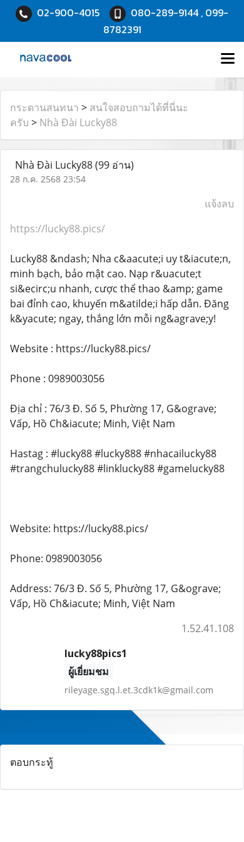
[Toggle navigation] (227, 59)
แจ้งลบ (219, 203)
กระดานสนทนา (44, 107)
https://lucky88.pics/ (57, 228)
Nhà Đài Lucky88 (78, 122)
